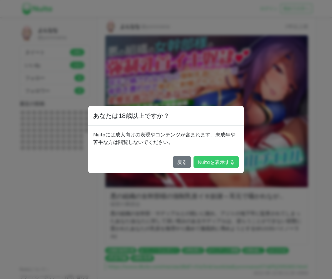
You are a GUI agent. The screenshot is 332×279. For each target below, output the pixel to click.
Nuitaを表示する (216, 162)
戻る (182, 162)
